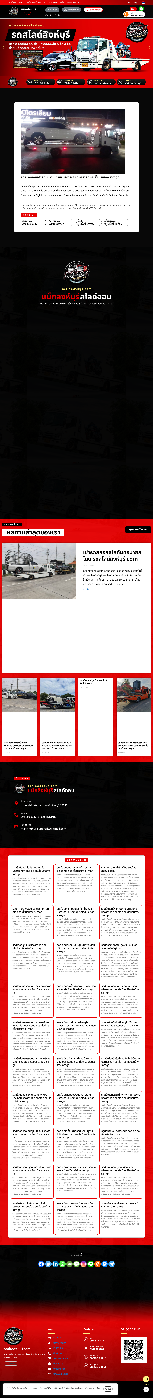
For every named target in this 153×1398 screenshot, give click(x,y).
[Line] (90, 1264)
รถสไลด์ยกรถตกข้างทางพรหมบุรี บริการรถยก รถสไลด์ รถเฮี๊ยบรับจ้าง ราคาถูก (18, 745)
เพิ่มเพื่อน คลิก (69, 80)
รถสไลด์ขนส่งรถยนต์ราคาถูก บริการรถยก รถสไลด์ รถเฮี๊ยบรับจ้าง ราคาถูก (31, 1062)
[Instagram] (83, 1264)
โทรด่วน (93, 1338)
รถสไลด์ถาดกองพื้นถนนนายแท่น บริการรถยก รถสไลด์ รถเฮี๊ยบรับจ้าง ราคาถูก (75, 1098)
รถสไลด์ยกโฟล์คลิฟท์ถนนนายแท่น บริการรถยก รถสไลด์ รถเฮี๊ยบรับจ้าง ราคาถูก (120, 912)
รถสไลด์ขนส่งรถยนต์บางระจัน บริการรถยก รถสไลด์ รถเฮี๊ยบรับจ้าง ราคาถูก (31, 989)
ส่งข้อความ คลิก (130, 80)
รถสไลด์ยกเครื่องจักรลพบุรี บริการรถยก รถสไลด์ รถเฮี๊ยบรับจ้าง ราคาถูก (76, 987)
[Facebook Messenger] (104, 1264)
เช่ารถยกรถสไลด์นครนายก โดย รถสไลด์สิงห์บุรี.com (112, 556)
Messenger (95, 1364)
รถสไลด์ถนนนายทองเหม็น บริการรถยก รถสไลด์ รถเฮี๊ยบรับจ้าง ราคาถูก (75, 869)
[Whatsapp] (62, 1264)
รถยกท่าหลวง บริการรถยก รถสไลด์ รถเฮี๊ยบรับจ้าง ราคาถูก (119, 1205)
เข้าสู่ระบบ (137, 2)
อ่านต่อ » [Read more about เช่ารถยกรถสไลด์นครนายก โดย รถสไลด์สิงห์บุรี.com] (87, 589)
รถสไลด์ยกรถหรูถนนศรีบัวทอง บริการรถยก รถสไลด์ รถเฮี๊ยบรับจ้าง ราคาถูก (120, 1170)
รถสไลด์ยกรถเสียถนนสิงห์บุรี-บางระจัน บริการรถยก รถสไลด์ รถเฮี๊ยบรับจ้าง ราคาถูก (76, 1025)
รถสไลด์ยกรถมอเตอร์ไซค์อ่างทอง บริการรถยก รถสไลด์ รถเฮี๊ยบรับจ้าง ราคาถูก (75, 912)
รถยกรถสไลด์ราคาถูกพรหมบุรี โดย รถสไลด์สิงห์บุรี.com (119, 946)
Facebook (98, 80)
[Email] (69, 1264)
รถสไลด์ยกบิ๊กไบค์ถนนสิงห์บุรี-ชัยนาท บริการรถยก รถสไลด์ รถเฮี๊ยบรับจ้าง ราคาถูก (120, 1062)
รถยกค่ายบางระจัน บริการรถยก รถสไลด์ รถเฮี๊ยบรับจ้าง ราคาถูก (30, 910)
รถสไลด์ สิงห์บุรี (102, 83)
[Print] (97, 1264)
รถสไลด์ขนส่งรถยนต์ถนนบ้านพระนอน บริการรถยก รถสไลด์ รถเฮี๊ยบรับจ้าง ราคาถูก (76, 1062)
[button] (3, 47)
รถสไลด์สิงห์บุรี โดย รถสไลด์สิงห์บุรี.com (93, 682)
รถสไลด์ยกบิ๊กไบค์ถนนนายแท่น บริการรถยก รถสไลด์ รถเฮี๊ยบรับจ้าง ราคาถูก (31, 871)
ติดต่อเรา (128, 2)
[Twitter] (48, 1264)
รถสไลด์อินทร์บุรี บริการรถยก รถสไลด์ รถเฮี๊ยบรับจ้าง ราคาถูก (29, 946)
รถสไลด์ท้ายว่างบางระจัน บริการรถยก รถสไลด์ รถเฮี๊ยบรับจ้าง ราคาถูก (76, 1168)
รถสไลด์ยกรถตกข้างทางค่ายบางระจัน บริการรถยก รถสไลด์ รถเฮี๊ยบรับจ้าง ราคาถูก (120, 1098)
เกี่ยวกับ (48, 15)
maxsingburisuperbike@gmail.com (43, 829)
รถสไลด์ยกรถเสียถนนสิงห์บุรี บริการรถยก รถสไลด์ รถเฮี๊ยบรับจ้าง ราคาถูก (31, 1134)
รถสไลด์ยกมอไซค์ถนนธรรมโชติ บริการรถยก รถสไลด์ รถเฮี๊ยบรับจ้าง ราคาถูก (31, 1206)
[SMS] (76, 1264)
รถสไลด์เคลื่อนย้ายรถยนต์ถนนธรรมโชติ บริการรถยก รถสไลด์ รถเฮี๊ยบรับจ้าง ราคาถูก (76, 1134)
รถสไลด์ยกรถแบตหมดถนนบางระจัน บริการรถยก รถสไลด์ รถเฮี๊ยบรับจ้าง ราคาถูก (120, 989)
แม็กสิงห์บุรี (28, 9)
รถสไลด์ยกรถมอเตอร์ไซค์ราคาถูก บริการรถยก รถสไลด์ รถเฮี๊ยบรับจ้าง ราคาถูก (133, 745)
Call (131, 13)
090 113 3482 (48, 817)
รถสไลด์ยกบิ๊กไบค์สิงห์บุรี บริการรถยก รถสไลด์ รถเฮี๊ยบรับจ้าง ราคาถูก (119, 1024)
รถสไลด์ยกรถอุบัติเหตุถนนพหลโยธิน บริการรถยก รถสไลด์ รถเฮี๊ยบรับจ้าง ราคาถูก (76, 948)
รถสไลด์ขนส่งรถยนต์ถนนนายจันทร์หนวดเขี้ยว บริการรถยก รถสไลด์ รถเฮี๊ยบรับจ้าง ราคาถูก (30, 1025)
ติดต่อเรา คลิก (39, 80)
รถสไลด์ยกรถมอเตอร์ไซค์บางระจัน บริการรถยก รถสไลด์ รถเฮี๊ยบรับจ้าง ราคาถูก (75, 1206)
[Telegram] (111, 1264)
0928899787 (71, 83)
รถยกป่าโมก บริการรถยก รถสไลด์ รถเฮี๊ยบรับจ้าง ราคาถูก (120, 1132)
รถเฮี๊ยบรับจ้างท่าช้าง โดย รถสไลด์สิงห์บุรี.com (118, 869)
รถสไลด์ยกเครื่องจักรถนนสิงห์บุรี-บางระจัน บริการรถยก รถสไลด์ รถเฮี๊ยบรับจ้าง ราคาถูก (31, 1098)
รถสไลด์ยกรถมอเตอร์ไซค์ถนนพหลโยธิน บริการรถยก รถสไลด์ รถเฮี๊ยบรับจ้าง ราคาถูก (57, 745)
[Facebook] (41, 1264)
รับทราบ (108, 1389)
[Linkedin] (55, 1264)
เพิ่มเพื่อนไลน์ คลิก (96, 1346)
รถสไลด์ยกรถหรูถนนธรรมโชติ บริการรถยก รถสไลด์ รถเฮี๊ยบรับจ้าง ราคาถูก (31, 1170)
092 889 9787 (136, 15)
